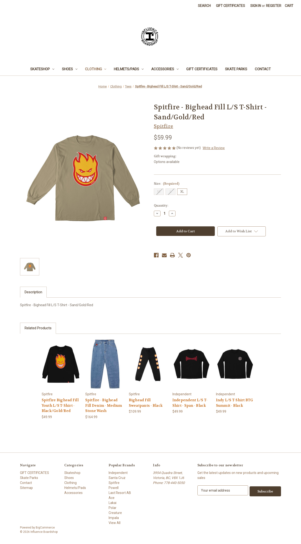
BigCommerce (45, 527)
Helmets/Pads (129, 69)
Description (33, 292)
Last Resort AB (120, 493)
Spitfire (114, 483)
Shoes (69, 69)
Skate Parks (236, 69)
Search (204, 6)
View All (114, 523)
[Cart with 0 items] (289, 6)
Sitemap (26, 488)
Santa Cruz (117, 478)
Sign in (255, 6)
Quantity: (161, 205)
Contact (263, 69)
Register (273, 6)
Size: (166, 184)
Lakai (112, 503)
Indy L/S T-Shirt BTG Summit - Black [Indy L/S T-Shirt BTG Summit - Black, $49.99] (234, 403)
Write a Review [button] (214, 148)
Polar (112, 508)
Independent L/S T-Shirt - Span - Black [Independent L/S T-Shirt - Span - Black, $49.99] (190, 403)
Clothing (95, 69)
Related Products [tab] (38, 328)
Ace (112, 498)
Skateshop (42, 69)
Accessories (165, 69)
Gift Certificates (230, 6)
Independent (118, 473)
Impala (114, 518)
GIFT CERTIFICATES (201, 69)
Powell (114, 488)
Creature (115, 513)
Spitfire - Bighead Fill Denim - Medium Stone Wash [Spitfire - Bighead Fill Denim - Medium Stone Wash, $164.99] (103, 405)
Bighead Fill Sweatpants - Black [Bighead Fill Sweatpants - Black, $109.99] (146, 403)
